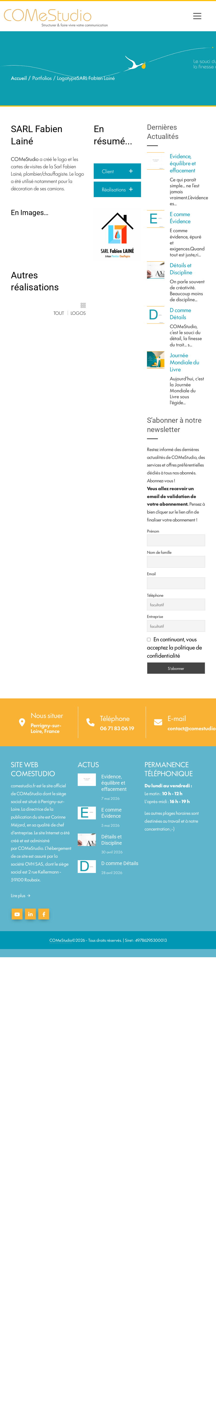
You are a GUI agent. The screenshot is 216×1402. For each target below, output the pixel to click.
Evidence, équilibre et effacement (183, 163)
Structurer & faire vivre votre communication (75, 24)
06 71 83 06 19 (117, 728)
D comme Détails (180, 313)
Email (151, 573)
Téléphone (155, 595)
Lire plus (21, 895)
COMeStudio (25, 159)
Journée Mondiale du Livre (184, 362)
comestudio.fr (23, 785)
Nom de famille (159, 552)
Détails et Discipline (181, 268)
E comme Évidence (180, 217)
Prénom (153, 531)
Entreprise (155, 616)
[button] (117, 171)
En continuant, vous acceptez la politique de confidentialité (174, 647)
